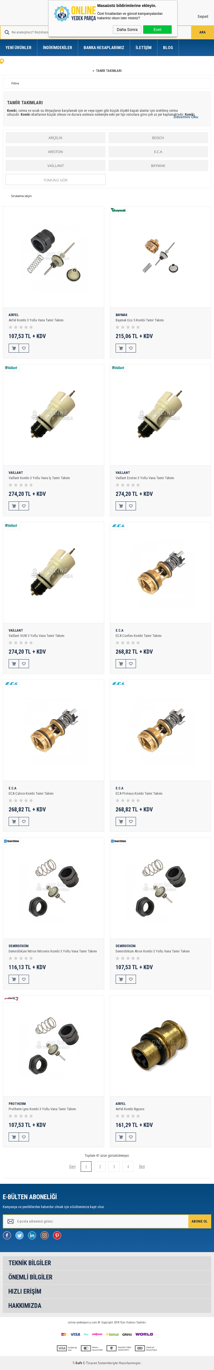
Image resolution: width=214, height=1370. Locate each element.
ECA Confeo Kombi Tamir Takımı (139, 636)
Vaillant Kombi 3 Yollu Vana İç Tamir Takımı (39, 478)
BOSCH (158, 137)
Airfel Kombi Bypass (130, 1109)
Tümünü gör (55, 180)
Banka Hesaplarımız (104, 47)
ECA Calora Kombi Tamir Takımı (31, 793)
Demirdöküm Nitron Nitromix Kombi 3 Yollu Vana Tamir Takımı (53, 951)
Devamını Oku (186, 116)
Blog (168, 47)
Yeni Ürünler (18, 47)
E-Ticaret (90, 1363)
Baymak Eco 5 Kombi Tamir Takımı (140, 320)
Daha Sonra (127, 29)
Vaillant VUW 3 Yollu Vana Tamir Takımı (36, 636)
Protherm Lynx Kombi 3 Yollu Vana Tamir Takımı (42, 1109)
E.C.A (158, 151)
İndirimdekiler (57, 47)
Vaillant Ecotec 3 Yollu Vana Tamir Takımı (145, 478)
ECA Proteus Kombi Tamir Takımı (139, 793)
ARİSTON (55, 151)
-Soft (77, 1363)
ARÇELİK (55, 137)
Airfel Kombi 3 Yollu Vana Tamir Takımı (36, 320)
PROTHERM (17, 1104)
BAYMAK (158, 165)
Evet (157, 29)
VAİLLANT (55, 165)
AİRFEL (14, 315)
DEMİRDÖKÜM (18, 946)
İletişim (144, 47)
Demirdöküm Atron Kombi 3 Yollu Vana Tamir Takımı (153, 951)
